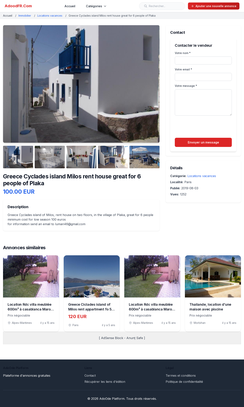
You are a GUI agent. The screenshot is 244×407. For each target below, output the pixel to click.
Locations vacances (49, 15)
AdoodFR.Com (18, 6)
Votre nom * (183, 53)
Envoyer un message (203, 142)
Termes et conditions (181, 375)
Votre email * (183, 69)
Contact (90, 375)
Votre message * (186, 85)
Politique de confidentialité (184, 382)
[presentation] (204, 127)
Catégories (96, 6)
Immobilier (24, 15)
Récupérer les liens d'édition (104, 382)
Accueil (69, 6)
